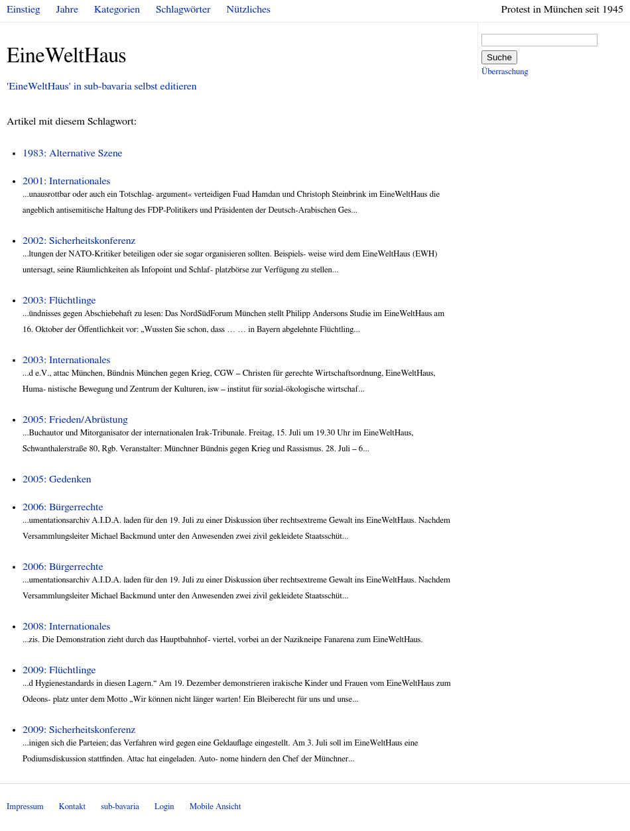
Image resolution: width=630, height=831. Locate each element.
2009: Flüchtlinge (59, 670)
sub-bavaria (120, 807)
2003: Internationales (66, 360)
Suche (499, 57)
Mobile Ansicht (215, 807)
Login (164, 807)
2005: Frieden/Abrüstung (75, 419)
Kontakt (72, 807)
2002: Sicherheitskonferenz (79, 240)
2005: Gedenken (57, 479)
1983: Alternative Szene (73, 153)
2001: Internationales (66, 181)
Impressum (25, 807)
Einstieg (23, 9)
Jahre (67, 9)
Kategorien (117, 9)
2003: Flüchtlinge (59, 300)
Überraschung (504, 72)
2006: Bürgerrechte (63, 507)
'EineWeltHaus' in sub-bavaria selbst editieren (102, 86)
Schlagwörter (183, 9)
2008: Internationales (66, 626)
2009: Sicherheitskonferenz (79, 729)
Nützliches (249, 9)
